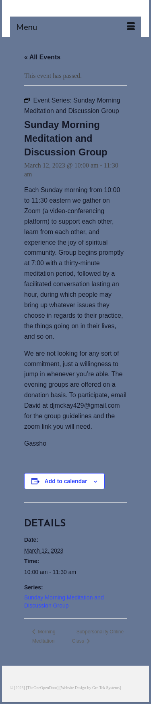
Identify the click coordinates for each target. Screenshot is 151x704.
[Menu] (75, 27)
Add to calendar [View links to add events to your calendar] (66, 481)
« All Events (42, 57)
